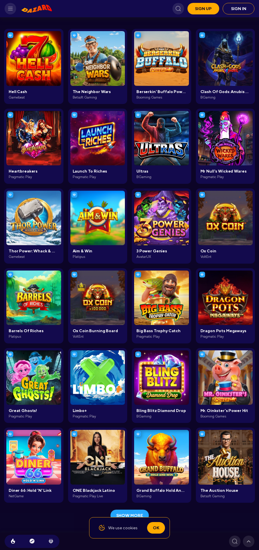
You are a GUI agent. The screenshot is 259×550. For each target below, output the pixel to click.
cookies (130, 528)
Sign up (203, 8)
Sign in (238, 8)
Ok (156, 528)
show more (129, 515)
